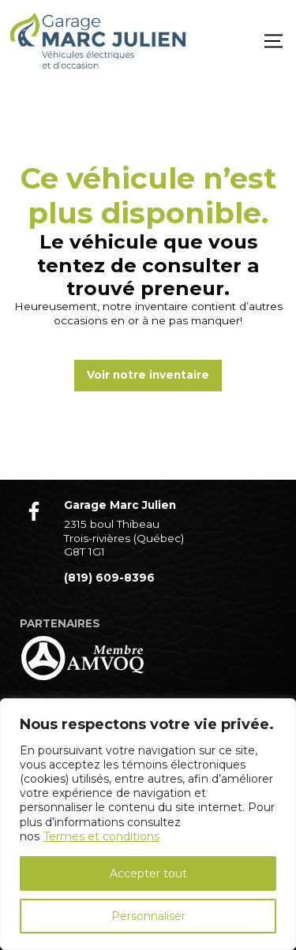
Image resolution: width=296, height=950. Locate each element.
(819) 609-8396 (109, 577)
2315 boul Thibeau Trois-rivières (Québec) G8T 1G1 (124, 538)
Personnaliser (148, 916)
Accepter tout (148, 873)
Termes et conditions (101, 836)
